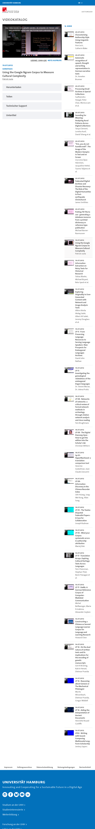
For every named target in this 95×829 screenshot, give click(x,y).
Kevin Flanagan (81, 575)
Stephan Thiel (81, 572)
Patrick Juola (7, 79)
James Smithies (81, 202)
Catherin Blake (81, 48)
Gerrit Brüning (81, 665)
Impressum (8, 767)
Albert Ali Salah (81, 316)
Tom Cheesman (81, 569)
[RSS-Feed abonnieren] (65, 26)
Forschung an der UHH (13, 824)
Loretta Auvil (80, 131)
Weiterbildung (9, 814)
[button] (79, 2)
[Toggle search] (86, 2)
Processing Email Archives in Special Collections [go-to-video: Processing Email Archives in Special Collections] (83, 91)
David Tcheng (80, 134)
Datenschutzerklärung (45, 767)
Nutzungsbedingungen (66, 767)
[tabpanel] (32, 87)
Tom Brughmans (82, 423)
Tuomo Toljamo (81, 168)
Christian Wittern (82, 445)
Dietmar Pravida (82, 671)
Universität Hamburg (11, 2)
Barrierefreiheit (85, 767)
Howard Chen (81, 637)
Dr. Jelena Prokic (82, 389)
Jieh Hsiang (80, 494)
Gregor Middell (81, 700)
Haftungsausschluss (24, 767)
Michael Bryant (81, 279)
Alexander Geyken (82, 612)
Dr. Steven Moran (82, 386)
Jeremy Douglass (82, 319)
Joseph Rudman (82, 523)
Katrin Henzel (80, 668)
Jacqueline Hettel (82, 165)
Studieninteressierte (12, 809)
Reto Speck (79, 282)
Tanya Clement (81, 128)
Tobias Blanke (80, 276)
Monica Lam (85, 103)
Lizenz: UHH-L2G (39, 60)
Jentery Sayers (81, 746)
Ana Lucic (79, 45)
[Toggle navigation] (92, 2)
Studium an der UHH (12, 805)
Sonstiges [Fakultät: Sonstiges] (7, 68)
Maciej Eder (80, 546)
